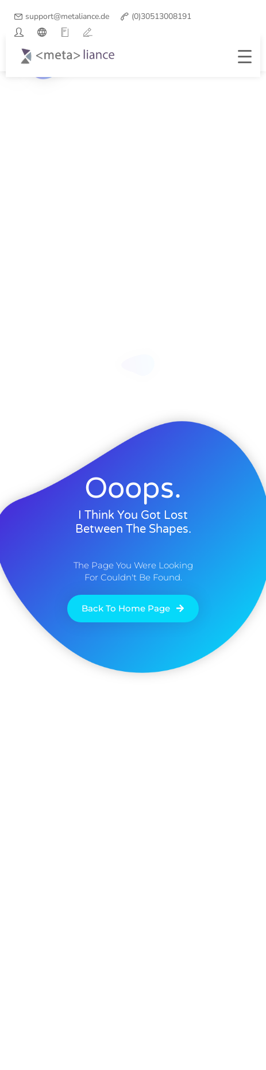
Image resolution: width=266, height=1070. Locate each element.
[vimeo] (87, 32)
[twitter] (19, 32)
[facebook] (42, 32)
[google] (65, 32)
